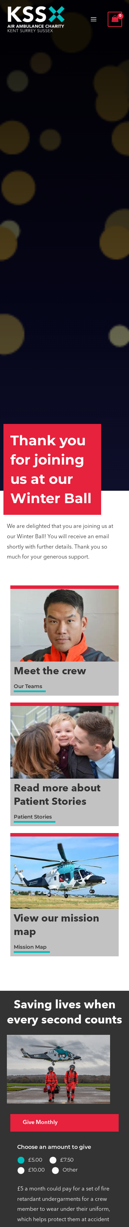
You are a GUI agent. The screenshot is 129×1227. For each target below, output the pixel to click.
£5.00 (35, 1159)
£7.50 (67, 1159)
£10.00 (36, 1169)
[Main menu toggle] (93, 19)
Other (70, 1169)
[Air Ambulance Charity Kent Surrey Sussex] (36, 19)
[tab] (64, 1122)
